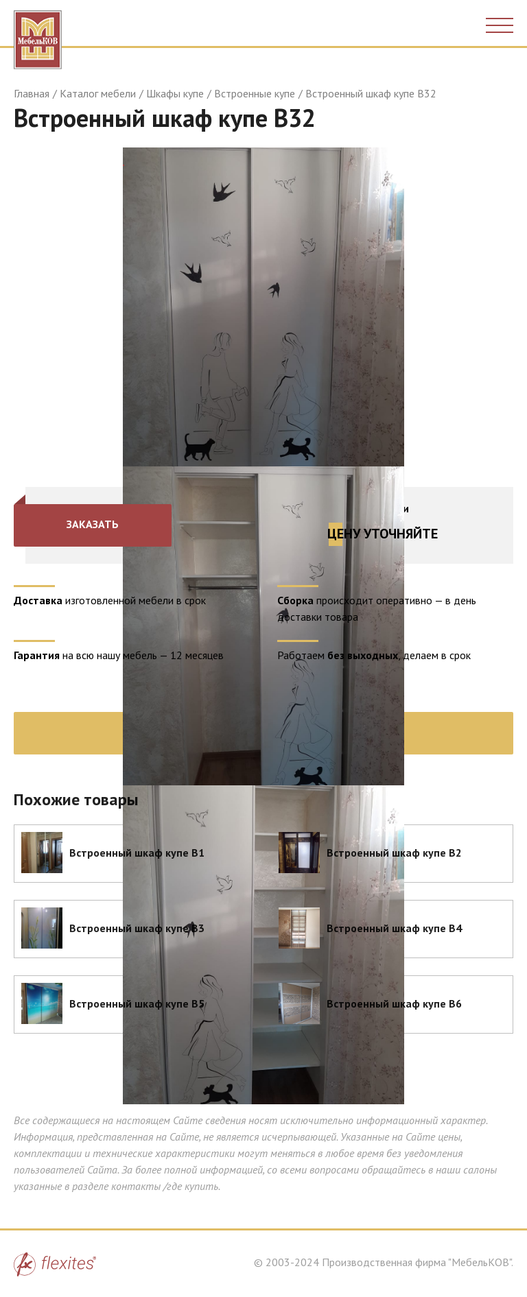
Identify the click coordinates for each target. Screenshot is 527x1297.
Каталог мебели (98, 93)
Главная (31, 93)
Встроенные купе (254, 93)
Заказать (93, 524)
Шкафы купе (175, 93)
